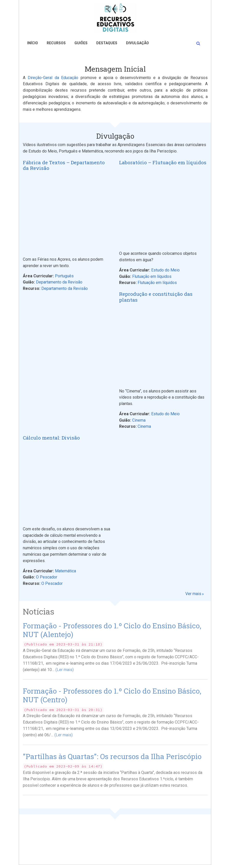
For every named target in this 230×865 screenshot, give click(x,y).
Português (64, 275)
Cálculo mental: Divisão (51, 438)
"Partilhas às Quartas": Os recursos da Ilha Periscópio (112, 756)
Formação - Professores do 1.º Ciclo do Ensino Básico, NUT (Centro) (112, 695)
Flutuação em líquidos (151, 276)
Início (32, 43)
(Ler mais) (64, 669)
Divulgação (137, 43)
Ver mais (193, 593)
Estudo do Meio (165, 270)
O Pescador (46, 577)
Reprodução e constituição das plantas (156, 297)
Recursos (56, 43)
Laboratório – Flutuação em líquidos (162, 163)
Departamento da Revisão (59, 282)
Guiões (81, 43)
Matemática (65, 570)
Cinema (139, 420)
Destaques (106, 43)
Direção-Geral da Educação (53, 77)
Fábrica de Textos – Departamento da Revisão (64, 165)
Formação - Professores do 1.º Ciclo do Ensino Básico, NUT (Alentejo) (112, 630)
